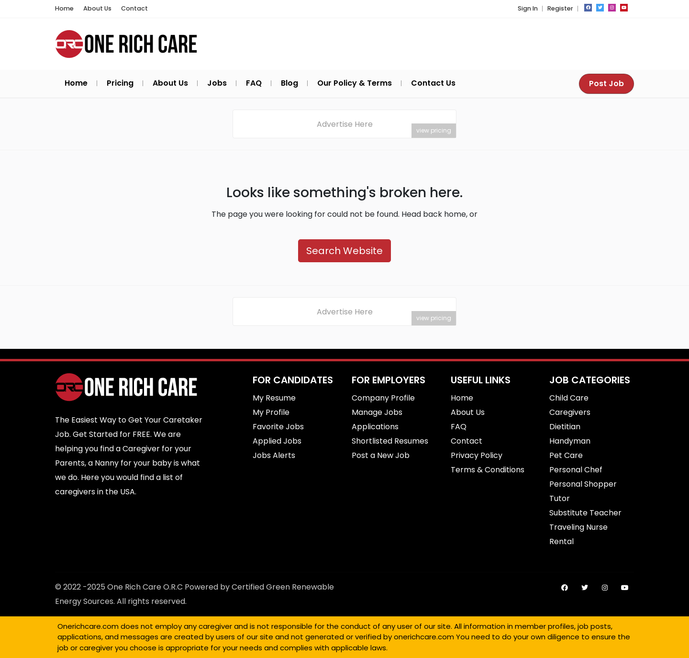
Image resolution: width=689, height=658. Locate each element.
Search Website (344, 250)
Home (64, 8)
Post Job (606, 83)
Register (560, 8)
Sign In (528, 8)
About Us (97, 8)
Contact (134, 8)
